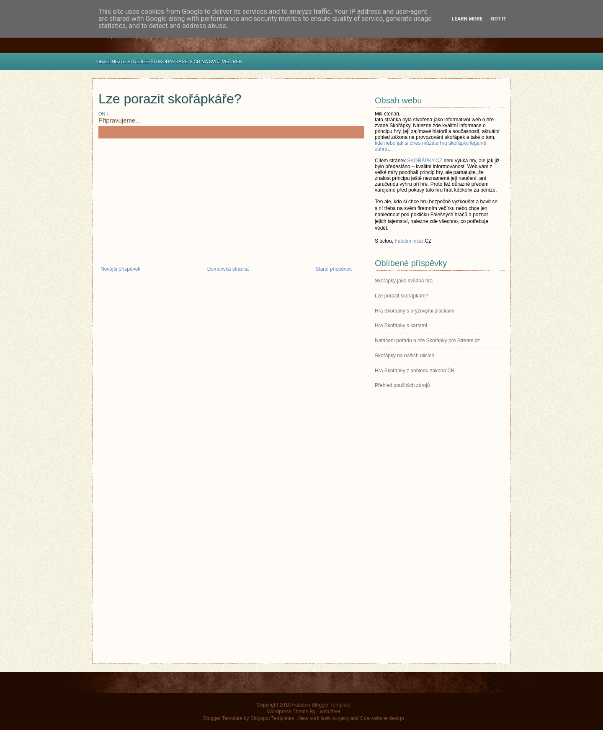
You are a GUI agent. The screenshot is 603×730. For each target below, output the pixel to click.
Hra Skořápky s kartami (401, 325)
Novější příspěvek (120, 269)
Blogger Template (222, 718)
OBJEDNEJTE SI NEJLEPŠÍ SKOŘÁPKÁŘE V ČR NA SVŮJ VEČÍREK (169, 61)
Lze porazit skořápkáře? (170, 98)
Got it (498, 19)
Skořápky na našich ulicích (404, 356)
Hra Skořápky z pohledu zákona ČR (415, 371)
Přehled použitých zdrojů (402, 385)
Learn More (467, 19)
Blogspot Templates (272, 718)
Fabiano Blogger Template (321, 705)
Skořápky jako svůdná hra (404, 281)
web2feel (330, 712)
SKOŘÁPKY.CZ (424, 161)
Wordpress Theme (287, 712)
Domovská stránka (228, 269)
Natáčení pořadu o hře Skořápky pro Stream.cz (427, 340)
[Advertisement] (231, 205)
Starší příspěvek (333, 269)
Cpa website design (382, 718)
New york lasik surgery (323, 718)
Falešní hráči (408, 241)
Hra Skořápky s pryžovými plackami (414, 311)
